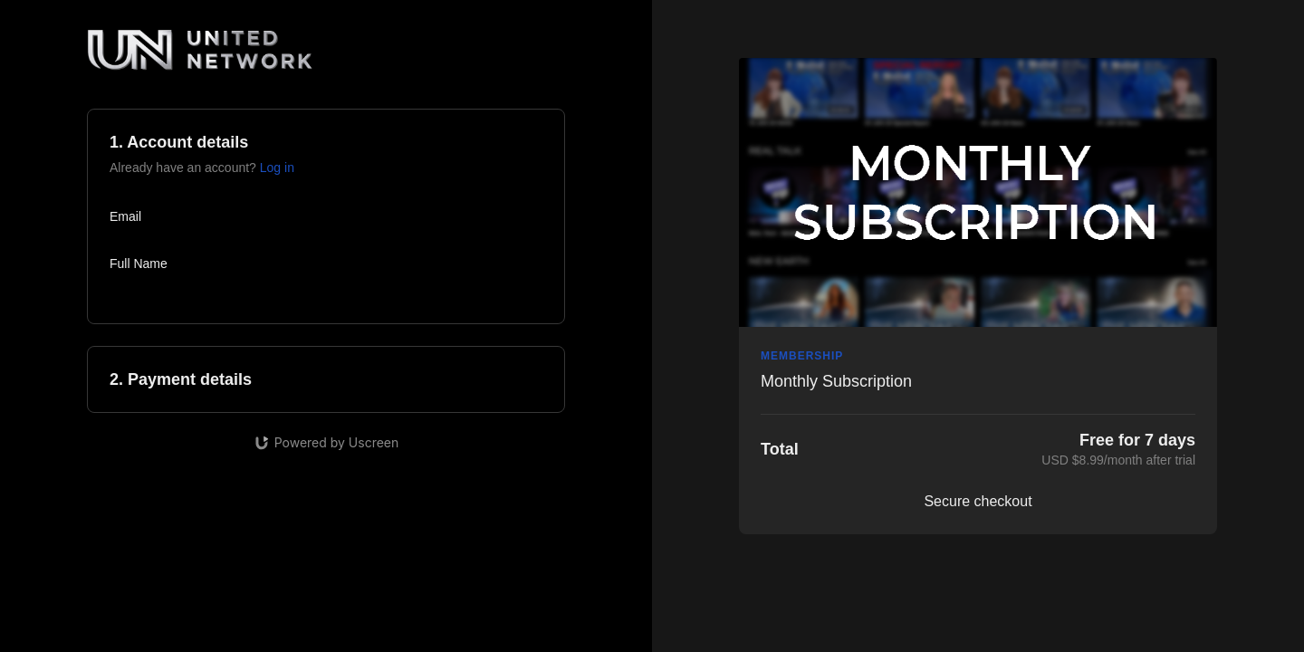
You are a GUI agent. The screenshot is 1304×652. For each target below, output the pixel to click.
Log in (277, 167)
